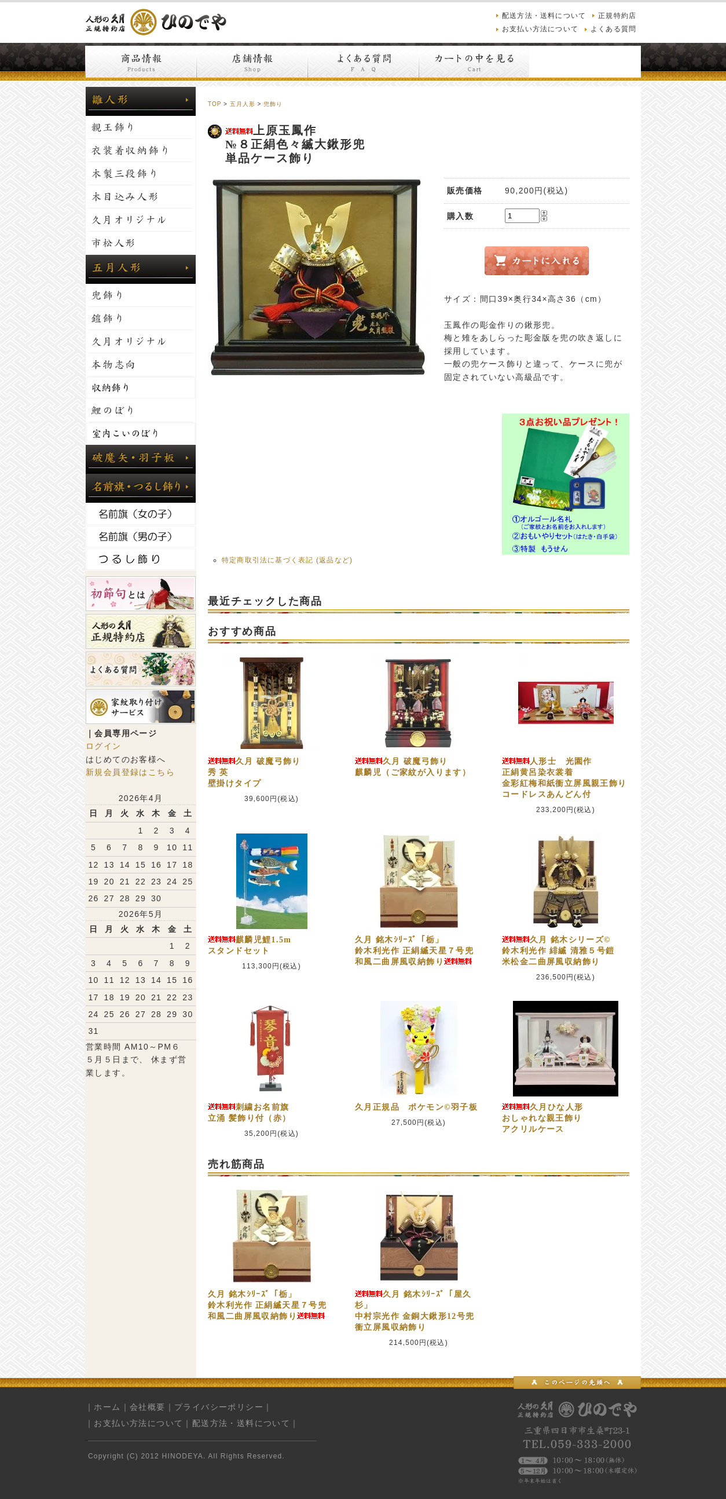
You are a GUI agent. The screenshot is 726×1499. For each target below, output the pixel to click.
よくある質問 (613, 29)
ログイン (104, 746)
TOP (214, 104)
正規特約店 (617, 16)
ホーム (107, 1407)
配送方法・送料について (544, 16)
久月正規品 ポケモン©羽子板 (416, 1107)
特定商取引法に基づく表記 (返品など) (287, 560)
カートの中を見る (474, 62)
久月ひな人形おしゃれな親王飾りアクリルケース (542, 1118)
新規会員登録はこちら (130, 772)
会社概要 (148, 1407)
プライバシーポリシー (218, 1407)
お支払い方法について (540, 29)
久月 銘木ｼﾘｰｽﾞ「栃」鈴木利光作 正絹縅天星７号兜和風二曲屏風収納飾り (414, 950)
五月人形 (242, 104)
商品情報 (140, 62)
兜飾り (273, 104)
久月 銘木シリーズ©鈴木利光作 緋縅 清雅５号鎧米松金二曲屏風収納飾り (558, 950)
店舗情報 (251, 62)
